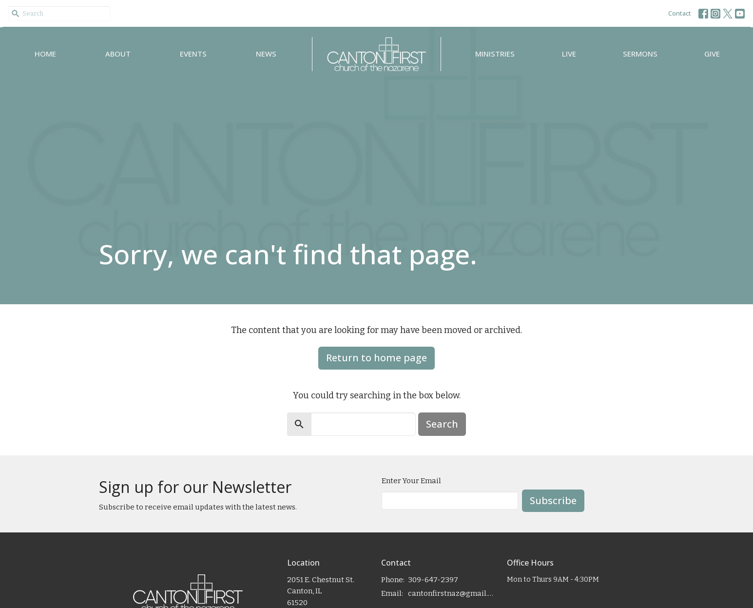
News (266, 54)
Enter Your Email (411, 480)
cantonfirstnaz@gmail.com (452, 593)
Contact (679, 13)
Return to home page (376, 357)
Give (712, 54)
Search (442, 424)
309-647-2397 (433, 579)
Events (193, 54)
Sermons (640, 54)
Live (569, 54)
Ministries (495, 54)
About (118, 54)
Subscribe (553, 500)
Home (45, 54)
